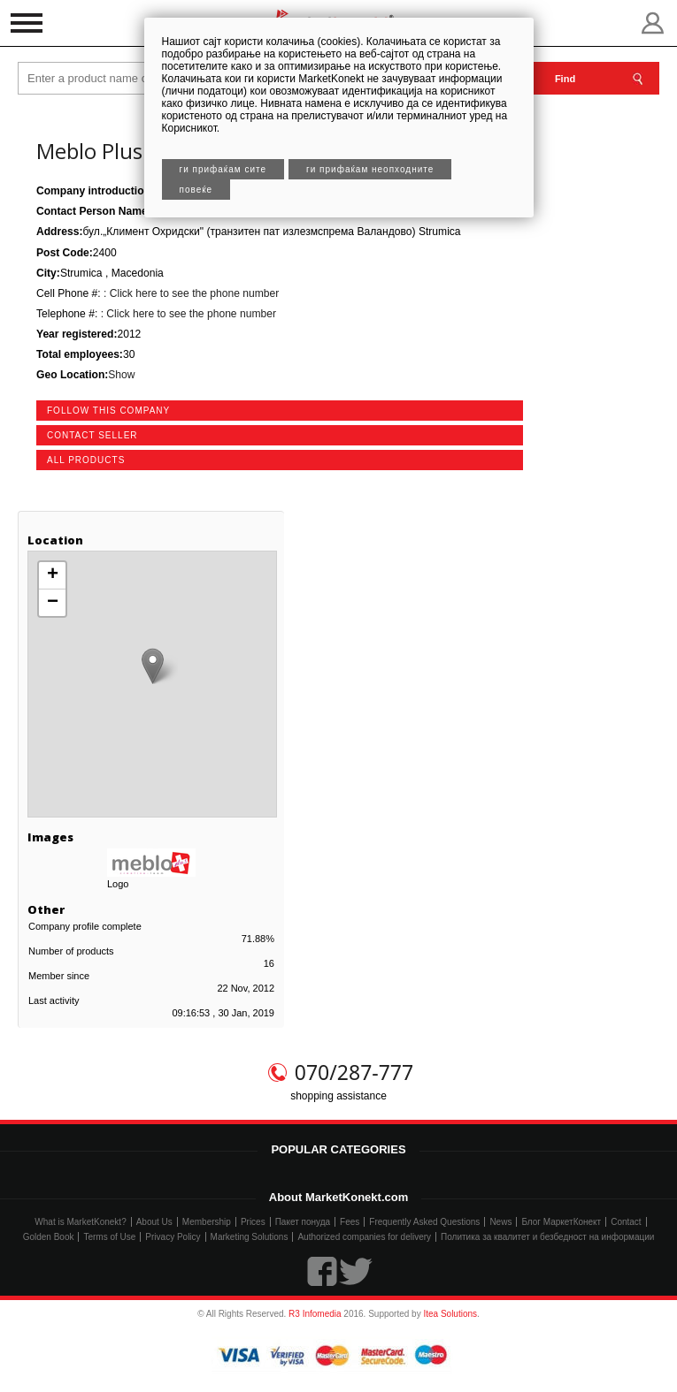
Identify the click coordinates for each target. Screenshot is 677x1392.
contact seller (92, 435)
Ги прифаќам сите (223, 169)
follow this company (108, 410)
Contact (626, 1222)
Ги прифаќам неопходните (370, 169)
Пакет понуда (302, 1222)
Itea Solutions (450, 1314)
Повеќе (196, 189)
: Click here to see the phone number (190, 293)
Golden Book (48, 1237)
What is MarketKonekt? (80, 1222)
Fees (349, 1222)
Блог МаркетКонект (561, 1222)
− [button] (52, 603)
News (500, 1222)
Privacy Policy (172, 1237)
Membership (206, 1222)
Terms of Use (109, 1237)
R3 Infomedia (314, 1314)
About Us (154, 1222)
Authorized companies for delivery (364, 1237)
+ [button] (52, 575)
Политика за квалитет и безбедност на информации (547, 1237)
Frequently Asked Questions (424, 1222)
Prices (253, 1222)
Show (121, 375)
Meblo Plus (89, 150)
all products (86, 460)
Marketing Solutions (249, 1237)
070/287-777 (354, 1072)
